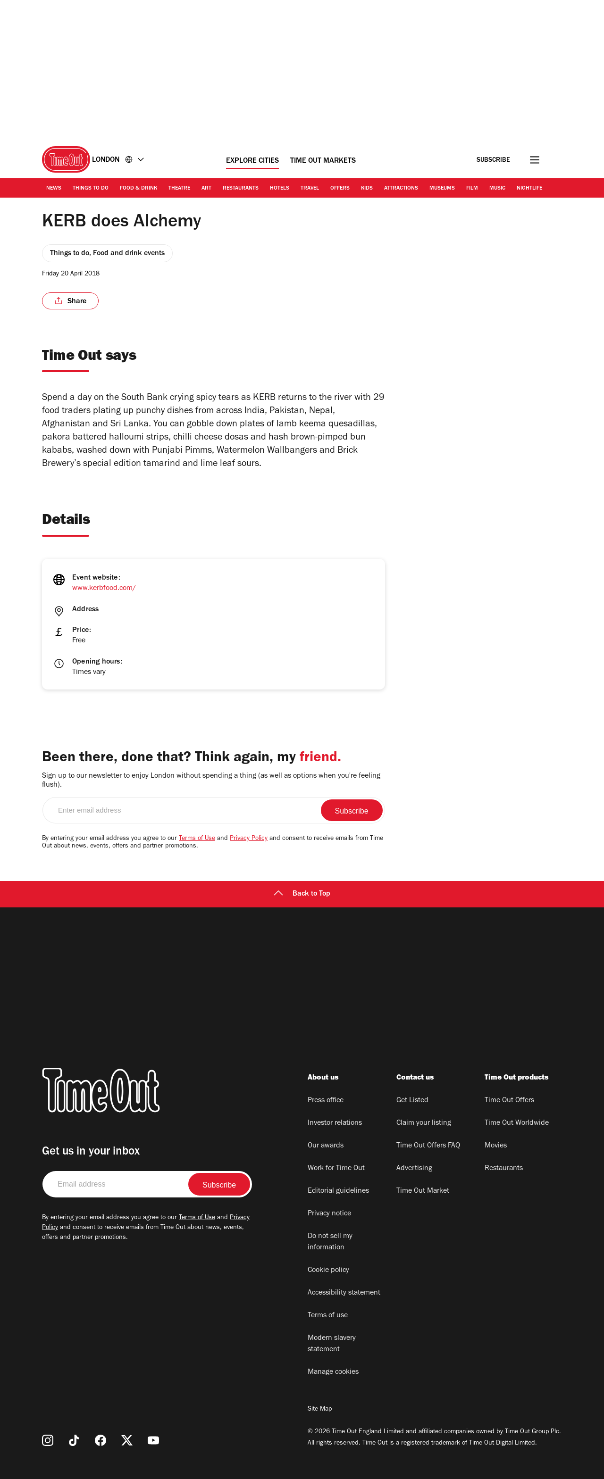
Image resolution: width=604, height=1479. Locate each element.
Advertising (414, 1168)
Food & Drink (138, 188)
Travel (310, 188)
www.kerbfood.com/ (104, 588)
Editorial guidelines (338, 1191)
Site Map (320, 1409)
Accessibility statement (344, 1293)
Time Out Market (422, 1191)
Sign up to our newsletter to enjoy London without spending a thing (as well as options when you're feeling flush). (211, 781)
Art (206, 188)
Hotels (279, 188)
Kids (367, 188)
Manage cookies (333, 1372)
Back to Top (302, 894)
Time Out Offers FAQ (428, 1146)
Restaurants (241, 188)
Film (472, 188)
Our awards (326, 1146)
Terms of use (328, 1316)
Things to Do (91, 188)
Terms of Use (197, 839)
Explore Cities (252, 161)
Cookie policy (328, 1270)
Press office (326, 1101)
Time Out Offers (509, 1101)
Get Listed (412, 1101)
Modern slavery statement (332, 1344)
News (53, 188)
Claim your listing (423, 1123)
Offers (340, 188)
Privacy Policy (249, 839)
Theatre (179, 188)
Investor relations (335, 1123)
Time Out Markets (323, 161)
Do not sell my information (330, 1242)
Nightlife (529, 188)
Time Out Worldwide (517, 1123)
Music (497, 188)
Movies (496, 1146)
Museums (442, 188)
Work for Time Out (336, 1168)
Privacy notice (329, 1214)
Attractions (401, 188)
